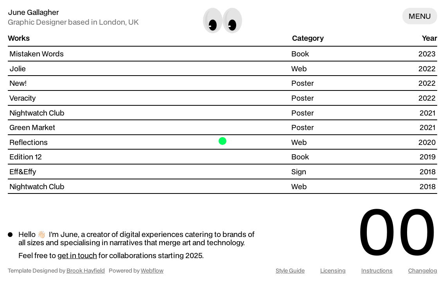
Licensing (333, 271)
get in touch (77, 255)
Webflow (152, 270)
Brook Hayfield (85, 270)
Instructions (377, 271)
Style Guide (290, 271)
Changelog (422, 271)
